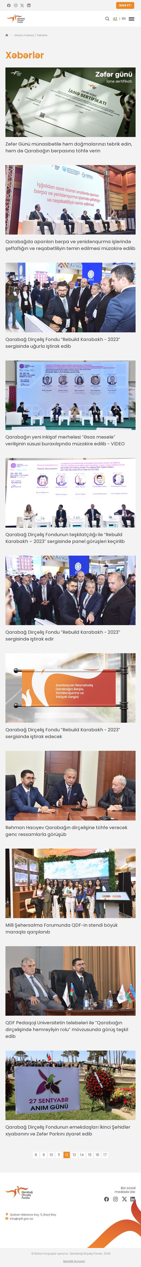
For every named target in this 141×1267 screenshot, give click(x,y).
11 (59, 1154)
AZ (115, 19)
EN (124, 19)
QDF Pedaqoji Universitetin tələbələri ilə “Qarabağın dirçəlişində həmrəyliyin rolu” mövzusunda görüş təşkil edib (66, 1029)
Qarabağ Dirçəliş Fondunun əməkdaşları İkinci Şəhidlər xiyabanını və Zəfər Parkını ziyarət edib (67, 1130)
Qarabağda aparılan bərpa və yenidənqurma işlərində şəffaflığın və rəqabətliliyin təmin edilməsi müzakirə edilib (70, 245)
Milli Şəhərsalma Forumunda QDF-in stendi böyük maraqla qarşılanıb (61, 928)
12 (66, 1154)
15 (90, 1154)
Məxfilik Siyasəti (74, 1261)
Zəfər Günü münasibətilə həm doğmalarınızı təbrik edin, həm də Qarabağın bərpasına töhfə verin (68, 147)
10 (51, 1154)
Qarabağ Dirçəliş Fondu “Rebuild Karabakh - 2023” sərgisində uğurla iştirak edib (62, 342)
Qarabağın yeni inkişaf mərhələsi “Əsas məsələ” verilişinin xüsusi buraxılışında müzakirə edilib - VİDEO (65, 440)
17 (105, 1154)
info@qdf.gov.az (21, 1219)
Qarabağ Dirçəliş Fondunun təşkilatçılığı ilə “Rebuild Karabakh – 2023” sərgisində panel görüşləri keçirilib (65, 538)
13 (74, 1154)
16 (97, 1154)
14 (82, 1154)
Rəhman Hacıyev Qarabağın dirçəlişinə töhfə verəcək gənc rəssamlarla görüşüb (66, 830)
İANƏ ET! (125, 5)
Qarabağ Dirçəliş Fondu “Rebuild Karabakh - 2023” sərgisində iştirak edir (62, 635)
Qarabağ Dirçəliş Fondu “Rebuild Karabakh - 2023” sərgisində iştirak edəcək (62, 733)
